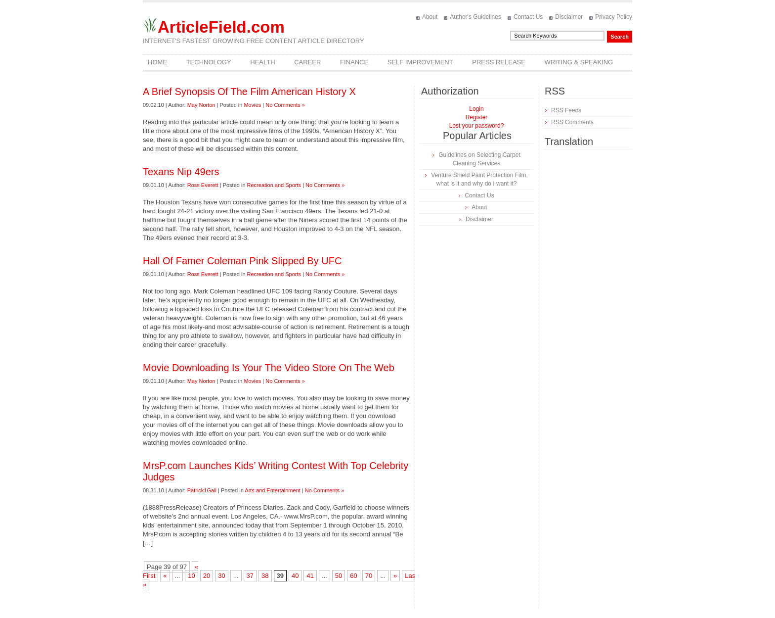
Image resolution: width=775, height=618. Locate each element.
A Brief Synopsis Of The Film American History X (249, 91)
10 (191, 575)
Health (262, 62)
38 (264, 575)
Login (476, 108)
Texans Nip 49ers (181, 171)
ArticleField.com (221, 27)
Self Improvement (420, 62)
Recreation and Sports (274, 185)
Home (157, 62)
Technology (208, 62)
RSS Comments (572, 122)
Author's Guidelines (475, 16)
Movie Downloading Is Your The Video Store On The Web (268, 367)
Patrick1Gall (201, 490)
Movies (252, 105)
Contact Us (528, 16)
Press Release (498, 62)
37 (250, 575)
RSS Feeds (566, 110)
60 (353, 575)
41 (309, 575)
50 (338, 575)
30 (221, 575)
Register (477, 117)
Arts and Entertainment (273, 490)
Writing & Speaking (579, 62)
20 (206, 575)
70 (368, 575)
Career (307, 62)
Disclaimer (569, 16)
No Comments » (284, 105)
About (429, 16)
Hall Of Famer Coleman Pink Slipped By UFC (242, 260)
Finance (354, 62)
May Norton (201, 105)
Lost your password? (476, 125)
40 (295, 575)
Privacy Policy (613, 16)
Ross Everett (202, 185)
